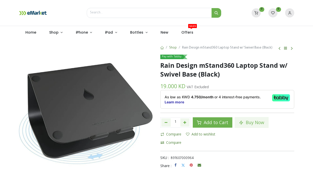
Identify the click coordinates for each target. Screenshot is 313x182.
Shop (173, 48)
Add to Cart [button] (212, 122)
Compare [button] (171, 134)
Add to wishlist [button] (200, 134)
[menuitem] (31, 32)
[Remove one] (166, 122)
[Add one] (185, 122)
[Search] (216, 13)
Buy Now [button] (251, 122)
